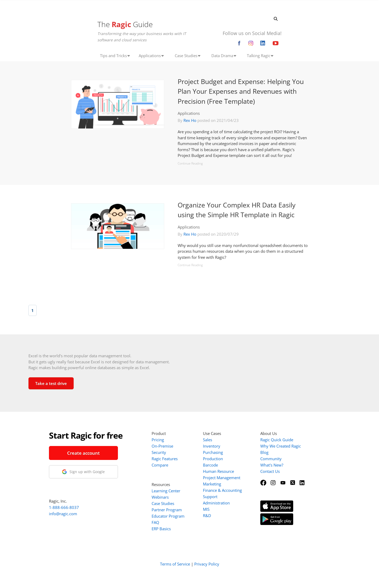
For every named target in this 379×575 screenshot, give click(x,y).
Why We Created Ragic (280, 446)
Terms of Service (175, 564)
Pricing (158, 439)
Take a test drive (51, 383)
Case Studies (163, 503)
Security (159, 452)
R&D (207, 515)
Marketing (212, 484)
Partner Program (167, 509)
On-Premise (162, 446)
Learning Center (166, 490)
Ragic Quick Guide (276, 439)
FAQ (155, 522)
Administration (216, 502)
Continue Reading (190, 163)
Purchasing (213, 452)
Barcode (210, 465)
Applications (189, 113)
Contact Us (270, 471)
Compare (160, 465)
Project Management (221, 477)
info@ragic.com (63, 513)
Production (213, 458)
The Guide (125, 24)
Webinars (160, 497)
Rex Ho (189, 120)
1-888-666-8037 (64, 507)
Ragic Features (165, 458)
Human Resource (218, 471)
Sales (207, 439)
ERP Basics (161, 528)
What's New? (271, 465)
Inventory (211, 446)
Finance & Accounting (222, 490)
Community (271, 458)
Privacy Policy (206, 564)
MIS (206, 509)
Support (210, 496)
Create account (83, 453)
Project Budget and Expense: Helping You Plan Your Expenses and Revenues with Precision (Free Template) (241, 91)
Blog (264, 452)
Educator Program (168, 516)
